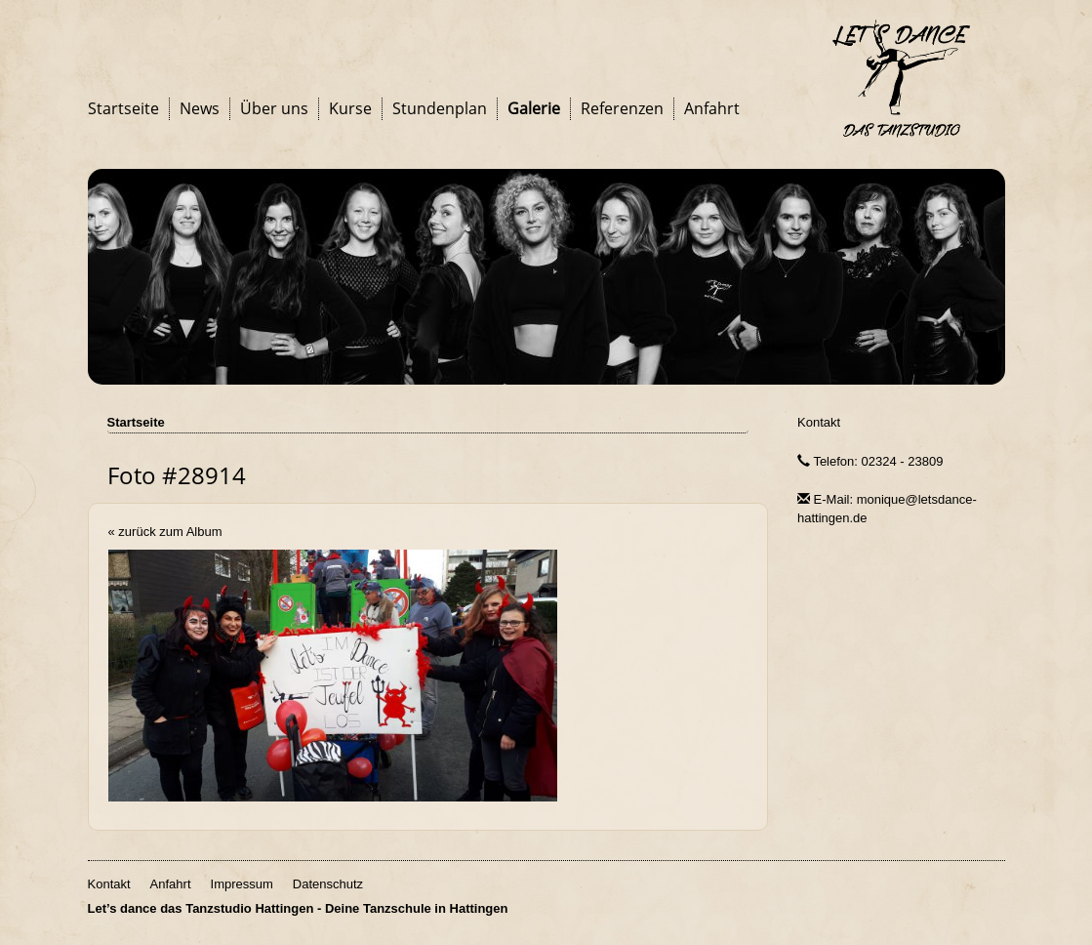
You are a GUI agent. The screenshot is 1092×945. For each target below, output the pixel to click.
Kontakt (818, 422)
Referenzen (622, 108)
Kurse (350, 108)
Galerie (533, 108)
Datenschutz (328, 884)
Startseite (123, 108)
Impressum (242, 884)
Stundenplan (439, 108)
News (200, 108)
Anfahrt (712, 108)
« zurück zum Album (165, 531)
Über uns (274, 108)
